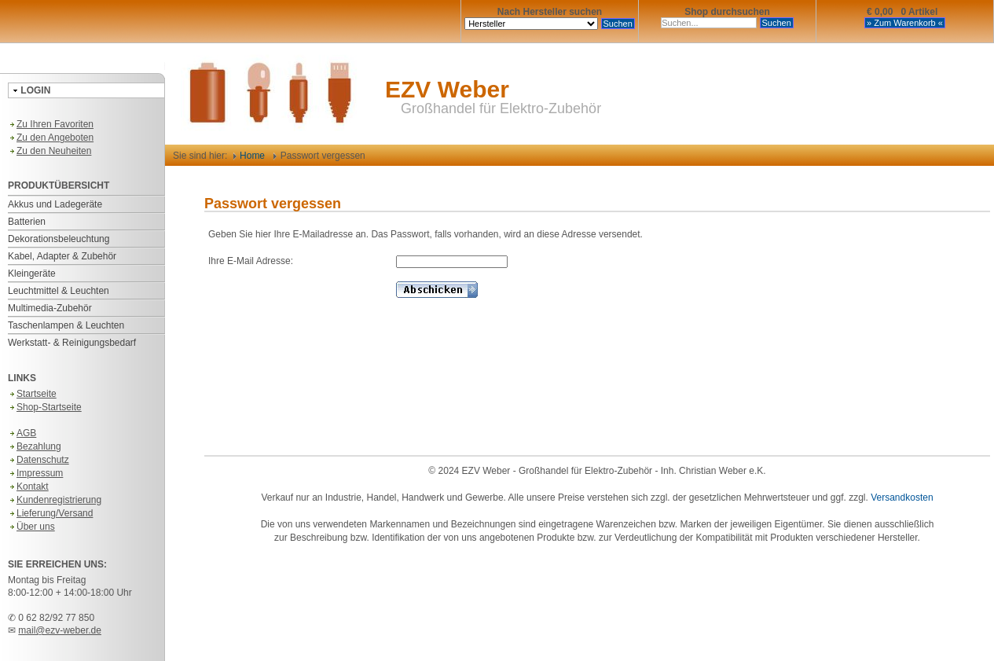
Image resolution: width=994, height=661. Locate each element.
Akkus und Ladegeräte (55, 204)
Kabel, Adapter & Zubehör (62, 256)
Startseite (32, 393)
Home (249, 155)
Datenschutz (38, 459)
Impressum (35, 473)
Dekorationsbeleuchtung (58, 238)
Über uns (31, 526)
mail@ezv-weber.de (59, 630)
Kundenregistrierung (54, 499)
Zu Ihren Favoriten (51, 124)
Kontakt (28, 486)
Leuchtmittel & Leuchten (58, 290)
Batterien (27, 221)
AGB (22, 433)
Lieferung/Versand (50, 513)
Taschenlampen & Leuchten (66, 325)
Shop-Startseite (45, 407)
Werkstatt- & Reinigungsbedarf (72, 342)
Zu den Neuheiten (49, 150)
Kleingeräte (32, 273)
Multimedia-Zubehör (50, 308)
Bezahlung (34, 446)
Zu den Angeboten (51, 137)
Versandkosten (902, 497)
